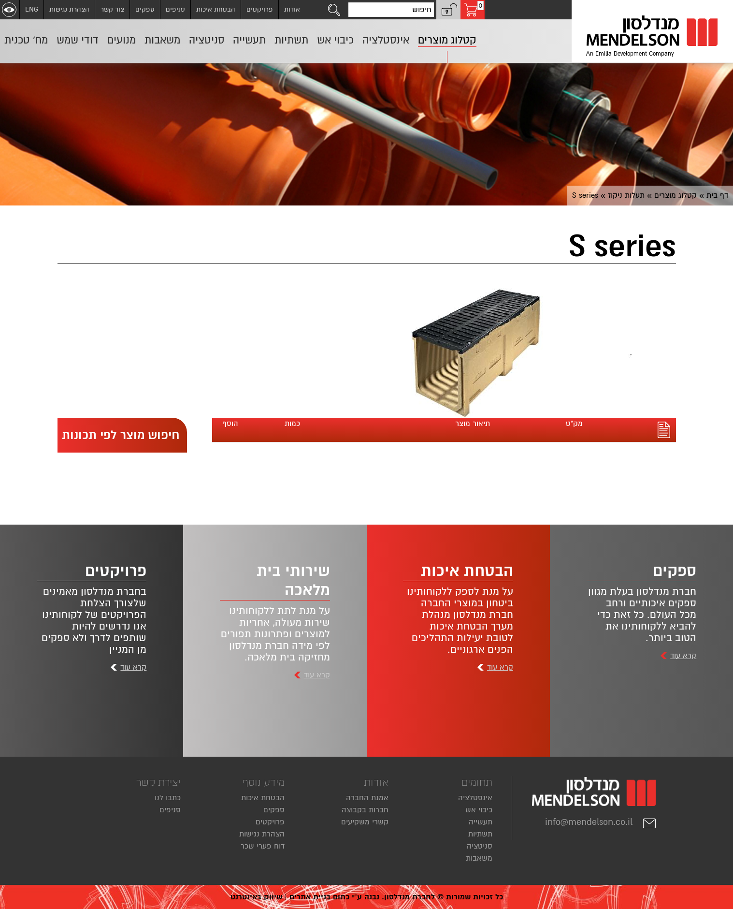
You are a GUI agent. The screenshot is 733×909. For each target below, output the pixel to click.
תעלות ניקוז (626, 195)
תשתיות (480, 834)
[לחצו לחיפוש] (334, 9)
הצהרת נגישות (69, 9)
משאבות (479, 858)
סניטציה (479, 846)
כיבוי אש (478, 810)
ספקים (145, 9)
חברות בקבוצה (365, 810)
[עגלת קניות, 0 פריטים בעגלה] (472, 9)
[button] (448, 9)
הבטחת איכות (215, 9)
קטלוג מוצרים (675, 195)
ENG (31, 9)
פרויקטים (259, 9)
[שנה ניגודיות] (9, 9)
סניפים (175, 9)
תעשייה (480, 822)
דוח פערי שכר (263, 846)
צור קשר (112, 9)
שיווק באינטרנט (256, 897)
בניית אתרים (310, 897)
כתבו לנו (168, 798)
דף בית (717, 195)
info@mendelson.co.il (601, 822)
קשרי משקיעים (364, 822)
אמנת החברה (367, 798)
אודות (292, 9)
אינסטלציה (475, 798)
